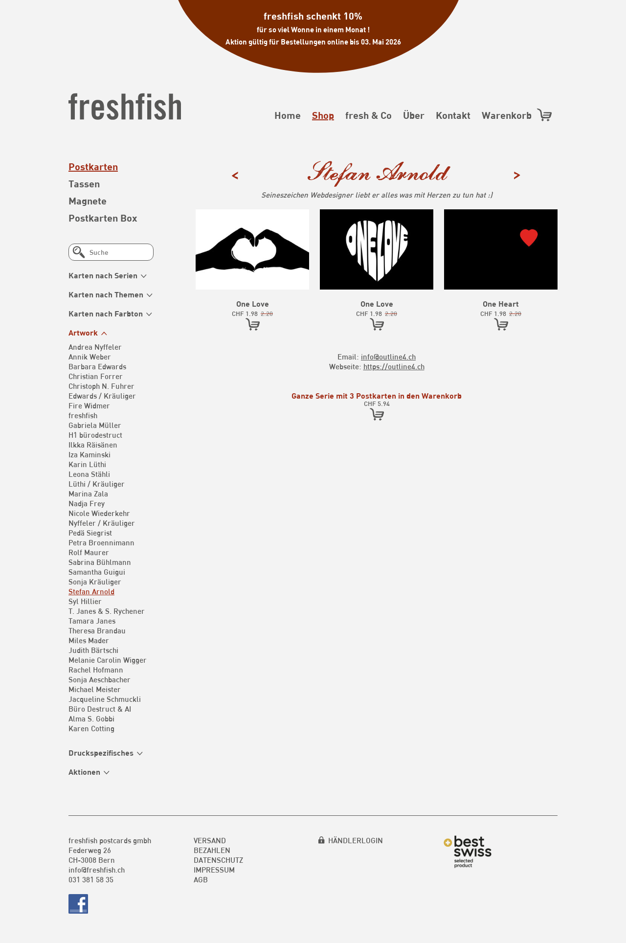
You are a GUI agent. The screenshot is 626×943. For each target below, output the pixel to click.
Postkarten (93, 166)
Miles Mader (88, 640)
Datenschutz (218, 859)
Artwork (83, 332)
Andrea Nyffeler (95, 346)
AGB (201, 879)
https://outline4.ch (394, 366)
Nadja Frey (86, 503)
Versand (210, 840)
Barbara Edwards (97, 366)
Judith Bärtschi (93, 650)
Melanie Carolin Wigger (107, 659)
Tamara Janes (91, 620)
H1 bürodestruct (95, 434)
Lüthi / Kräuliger (96, 483)
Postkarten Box (102, 218)
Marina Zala (88, 493)
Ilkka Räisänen (92, 444)
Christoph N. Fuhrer (101, 386)
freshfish (82, 415)
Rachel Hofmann (95, 669)
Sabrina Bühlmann (99, 562)
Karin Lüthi (87, 464)
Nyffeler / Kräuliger (101, 522)
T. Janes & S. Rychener (106, 610)
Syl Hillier (85, 601)
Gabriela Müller (94, 425)
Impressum (214, 869)
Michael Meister (94, 689)
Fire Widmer (89, 405)
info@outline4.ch (388, 356)
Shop (323, 115)
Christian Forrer (95, 376)
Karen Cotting (91, 728)
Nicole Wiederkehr (99, 513)
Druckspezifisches (101, 752)
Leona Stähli (89, 474)
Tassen (84, 183)
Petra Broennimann (101, 542)
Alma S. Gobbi (91, 718)
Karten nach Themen (105, 294)
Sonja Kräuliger (94, 581)
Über (414, 115)
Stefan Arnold (91, 591)
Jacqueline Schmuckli (104, 699)
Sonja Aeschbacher (99, 679)
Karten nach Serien (102, 275)
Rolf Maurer (88, 552)
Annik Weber (89, 356)
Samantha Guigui (96, 571)
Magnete (87, 200)
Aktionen (84, 771)
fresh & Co (368, 115)
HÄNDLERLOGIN (355, 840)
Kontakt (453, 115)
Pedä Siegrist (90, 532)
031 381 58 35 (90, 879)
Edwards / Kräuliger (102, 395)
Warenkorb (517, 114)
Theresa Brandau (97, 630)
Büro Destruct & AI (99, 708)
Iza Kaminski (89, 454)
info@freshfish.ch (96, 869)
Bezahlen (212, 850)
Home (287, 115)
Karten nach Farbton (105, 313)
